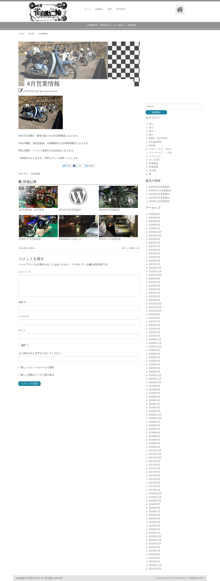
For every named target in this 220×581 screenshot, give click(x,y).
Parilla (152, 145)
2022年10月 (155, 275)
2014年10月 (155, 568)
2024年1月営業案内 (159, 201)
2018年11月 (155, 414)
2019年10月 (155, 382)
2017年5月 (154, 475)
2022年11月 (155, 271)
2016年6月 (154, 515)
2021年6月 (154, 325)
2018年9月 (154, 422)
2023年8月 (154, 242)
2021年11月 (155, 307)
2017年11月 (155, 454)
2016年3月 (154, 525)
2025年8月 (154, 214)
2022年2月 (154, 300)
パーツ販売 (118, 25)
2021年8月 (154, 318)
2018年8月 (154, 425)
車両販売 (132, 25)
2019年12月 (155, 375)
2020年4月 (154, 364)
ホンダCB (154, 159)
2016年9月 (154, 504)
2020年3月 (154, 368)
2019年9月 (154, 386)
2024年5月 (154, 221)
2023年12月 (155, 232)
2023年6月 (154, 250)
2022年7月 (154, 282)
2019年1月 (154, 411)
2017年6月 (154, 472)
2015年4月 (154, 558)
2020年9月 (154, 350)
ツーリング (155, 156)
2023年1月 (154, 264)
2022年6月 (154, 285)
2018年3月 (154, 443)
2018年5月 (154, 436)
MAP (109, 9)
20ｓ (151, 124)
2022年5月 (154, 289)
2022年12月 (155, 268)
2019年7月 (154, 393)
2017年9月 (154, 461)
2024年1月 (154, 228)
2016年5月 (154, 518)
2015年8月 (154, 547)
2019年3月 (154, 404)
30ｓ (151, 127)
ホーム (87, 9)
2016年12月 (155, 493)
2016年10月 (155, 500)
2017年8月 (154, 465)
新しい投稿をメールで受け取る (37, 375)
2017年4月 (154, 479)
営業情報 (35, 174)
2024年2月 (154, 225)
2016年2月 (154, 529)
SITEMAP (121, 9)
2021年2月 (154, 332)
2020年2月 (154, 371)
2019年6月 (154, 396)
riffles (201, 578)
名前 (22, 302)
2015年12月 (155, 536)
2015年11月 (155, 540)
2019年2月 (154, 407)
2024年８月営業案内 (160, 190)
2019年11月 (155, 379)
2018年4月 (154, 439)
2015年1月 (154, 561)
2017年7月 (154, 468)
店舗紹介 (99, 9)
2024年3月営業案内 (159, 197)
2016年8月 (154, 508)
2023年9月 (154, 239)
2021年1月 (154, 336)
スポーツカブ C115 (160, 149)
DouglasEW (155, 142)
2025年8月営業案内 (159, 187)
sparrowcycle (50, 91)
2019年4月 (154, 400)
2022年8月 (154, 278)
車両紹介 (104, 25)
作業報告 (91, 25)
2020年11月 (155, 343)
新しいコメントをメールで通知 (37, 367)
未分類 (152, 170)
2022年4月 (154, 293)
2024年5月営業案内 (159, 194)
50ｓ (151, 131)
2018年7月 (154, 429)
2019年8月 (154, 389)
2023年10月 (155, 235)
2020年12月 (155, 339)
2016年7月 (154, 511)
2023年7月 (154, 246)
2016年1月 (154, 533)
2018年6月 (154, 432)
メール (23, 316)
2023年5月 (154, 253)
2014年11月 (155, 565)
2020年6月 (154, 361)
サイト (21, 330)
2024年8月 (154, 217)
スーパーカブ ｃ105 (160, 152)
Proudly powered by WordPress (171, 578)
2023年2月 (154, 260)
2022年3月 (154, 296)
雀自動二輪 (38, 578)
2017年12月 (155, 450)
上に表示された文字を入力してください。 (41, 353)
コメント (24, 271)
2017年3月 (154, 482)
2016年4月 (154, 522)
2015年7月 (154, 551)
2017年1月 (154, 490)
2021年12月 (155, 303)
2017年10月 (155, 457)
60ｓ (151, 134)
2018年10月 (155, 418)
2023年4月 (154, 257)
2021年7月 (154, 321)
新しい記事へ (130, 248)
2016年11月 (155, 497)
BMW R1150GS (158, 138)
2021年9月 (154, 314)
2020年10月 (155, 346)
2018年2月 (154, 447)
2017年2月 (154, 486)
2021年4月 (154, 328)
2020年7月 (154, 357)
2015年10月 (155, 543)
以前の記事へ (27, 248)
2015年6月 (154, 554)
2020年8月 (154, 354)
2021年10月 (155, 311)
